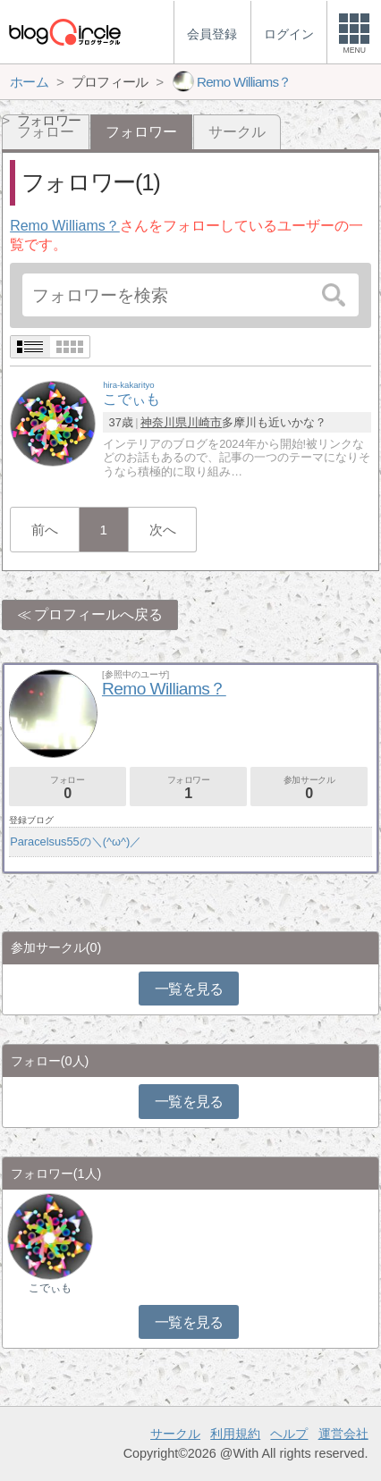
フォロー (67, 788)
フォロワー (188, 788)
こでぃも (50, 1288)
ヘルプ (289, 1433)
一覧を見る (189, 989)
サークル (237, 131)
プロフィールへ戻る (98, 614)
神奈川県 (163, 422)
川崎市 (204, 422)
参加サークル (309, 788)
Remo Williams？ (65, 225)
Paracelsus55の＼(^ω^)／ (75, 841)
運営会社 (343, 1433)
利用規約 (235, 1433)
